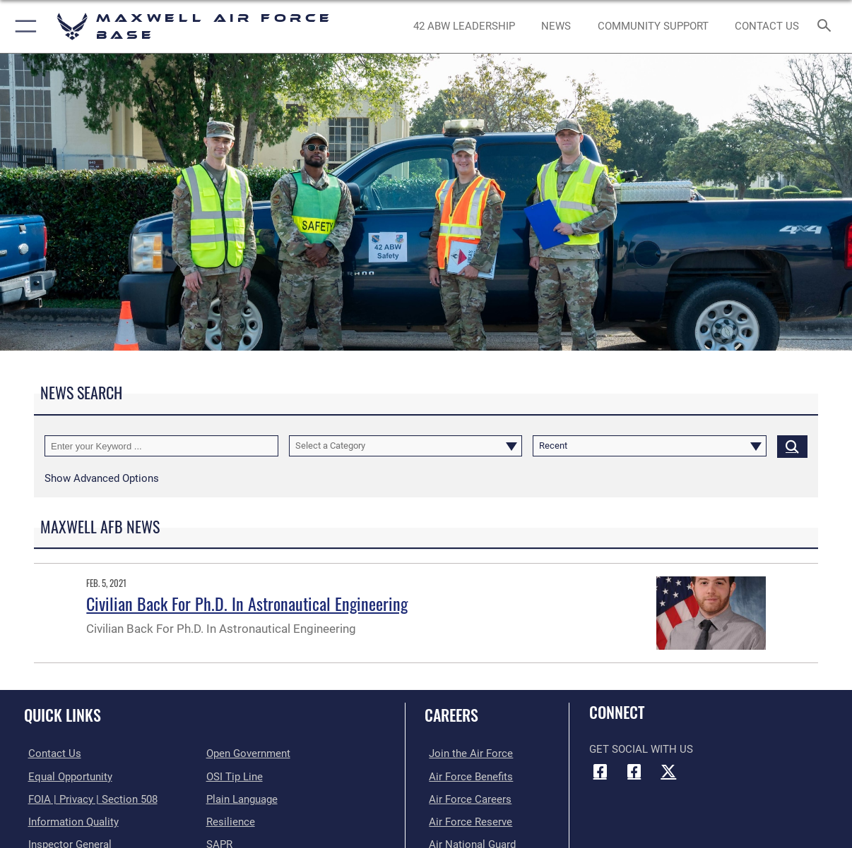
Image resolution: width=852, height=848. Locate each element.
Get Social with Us (641, 749)
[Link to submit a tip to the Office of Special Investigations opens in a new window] (234, 776)
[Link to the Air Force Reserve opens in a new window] (466, 820)
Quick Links (62, 714)
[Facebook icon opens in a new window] (599, 771)
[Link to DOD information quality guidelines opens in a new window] (69, 820)
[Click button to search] (792, 445)
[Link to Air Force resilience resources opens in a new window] (230, 820)
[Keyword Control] (161, 445)
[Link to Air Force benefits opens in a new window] (467, 776)
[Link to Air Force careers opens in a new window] (466, 798)
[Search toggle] (827, 26)
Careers (451, 714)
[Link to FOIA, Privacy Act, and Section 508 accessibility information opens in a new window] (88, 798)
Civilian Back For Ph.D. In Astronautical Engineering (247, 603)
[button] (23, 26)
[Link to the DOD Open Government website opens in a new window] (248, 753)
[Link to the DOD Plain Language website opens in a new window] (242, 798)
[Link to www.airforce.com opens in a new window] (467, 753)
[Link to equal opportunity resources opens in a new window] (66, 776)
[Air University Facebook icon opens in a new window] (634, 771)
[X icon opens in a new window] (668, 771)
